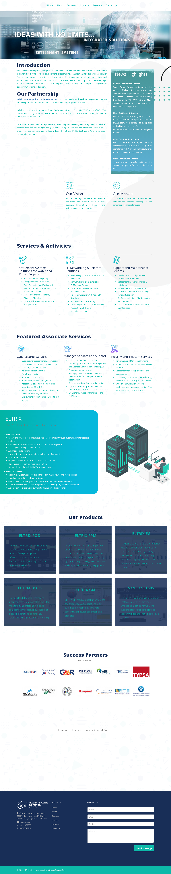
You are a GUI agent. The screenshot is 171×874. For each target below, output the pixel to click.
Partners (97, 5)
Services (71, 5)
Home (50, 5)
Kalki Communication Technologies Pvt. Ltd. (40, 99)
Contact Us (111, 5)
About (60, 5)
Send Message (144, 848)
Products (84, 5)
